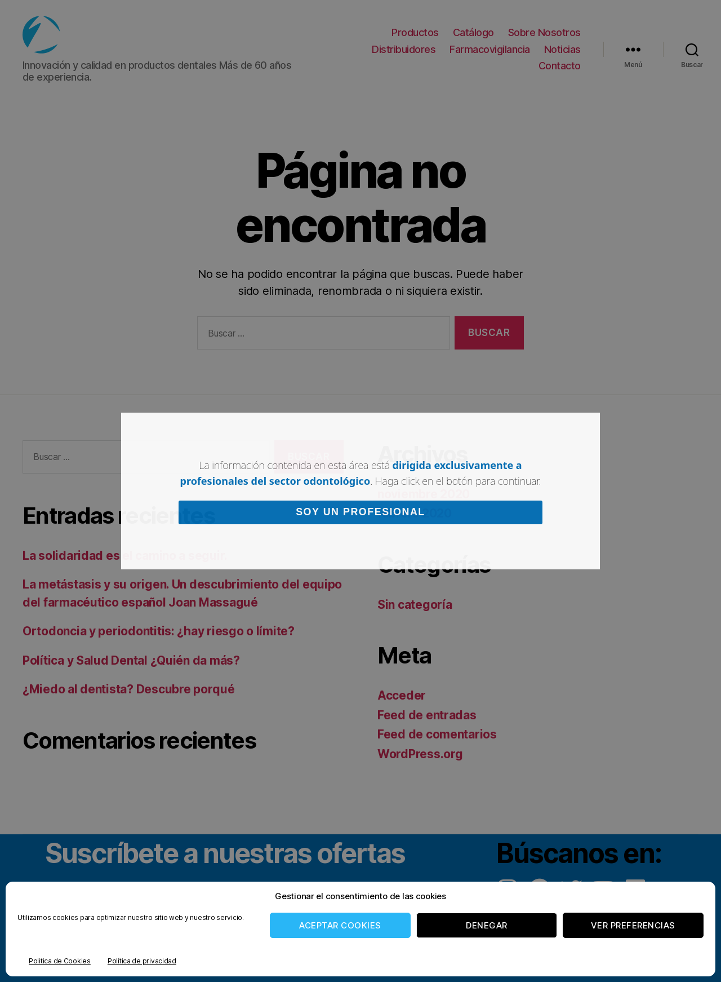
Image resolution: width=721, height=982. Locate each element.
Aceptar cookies (340, 925)
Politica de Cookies (60, 961)
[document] (360, 491)
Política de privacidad (142, 961)
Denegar (487, 925)
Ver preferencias (633, 925)
